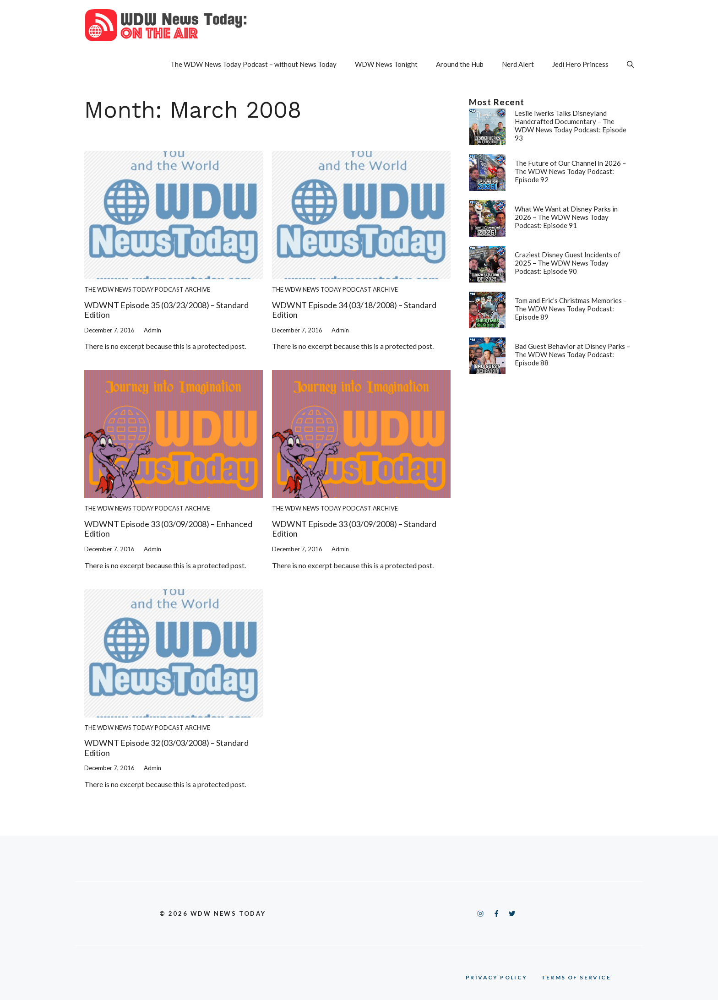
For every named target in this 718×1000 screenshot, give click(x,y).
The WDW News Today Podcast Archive (147, 289)
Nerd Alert (518, 64)
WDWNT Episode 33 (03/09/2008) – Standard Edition (354, 529)
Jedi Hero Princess (580, 64)
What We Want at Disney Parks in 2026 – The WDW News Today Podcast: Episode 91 (566, 217)
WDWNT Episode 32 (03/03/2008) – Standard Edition (166, 748)
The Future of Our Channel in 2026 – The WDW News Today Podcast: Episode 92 (570, 171)
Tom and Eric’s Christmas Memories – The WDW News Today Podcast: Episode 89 (571, 308)
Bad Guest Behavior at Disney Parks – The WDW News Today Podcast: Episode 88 (572, 354)
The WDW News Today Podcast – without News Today (253, 64)
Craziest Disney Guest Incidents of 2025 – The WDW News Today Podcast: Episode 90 (567, 262)
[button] (630, 64)
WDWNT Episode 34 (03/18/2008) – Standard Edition (354, 310)
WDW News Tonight (386, 64)
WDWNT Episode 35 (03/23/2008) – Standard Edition (166, 310)
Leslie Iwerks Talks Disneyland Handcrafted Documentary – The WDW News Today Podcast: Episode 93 (570, 125)
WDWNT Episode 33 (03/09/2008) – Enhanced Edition (168, 529)
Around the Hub (460, 64)
